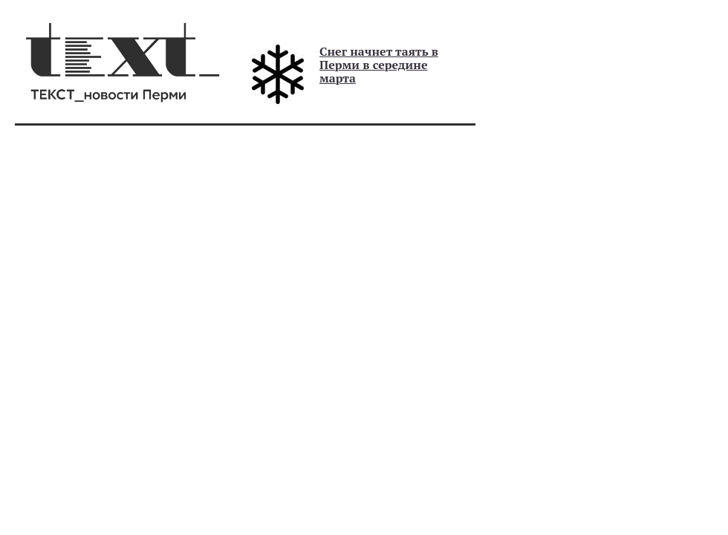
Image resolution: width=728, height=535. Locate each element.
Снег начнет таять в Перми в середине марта (378, 64)
